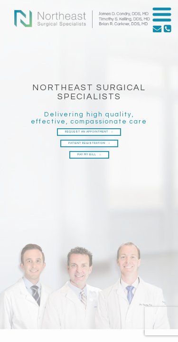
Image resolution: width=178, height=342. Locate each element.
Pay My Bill (89, 154)
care (138, 121)
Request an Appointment (89, 132)
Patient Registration (89, 143)
